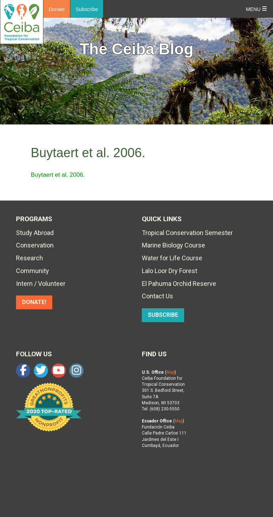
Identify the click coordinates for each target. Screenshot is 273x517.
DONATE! (34, 302)
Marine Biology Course (173, 245)
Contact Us (157, 296)
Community (32, 271)
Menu (253, 9)
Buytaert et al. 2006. (58, 174)
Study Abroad (35, 232)
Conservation (35, 245)
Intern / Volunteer (40, 283)
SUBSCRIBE (163, 314)
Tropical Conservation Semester (187, 232)
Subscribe (87, 9)
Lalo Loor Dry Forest (169, 271)
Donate (57, 9)
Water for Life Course (172, 258)
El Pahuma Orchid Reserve (179, 283)
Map (170, 372)
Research (29, 258)
